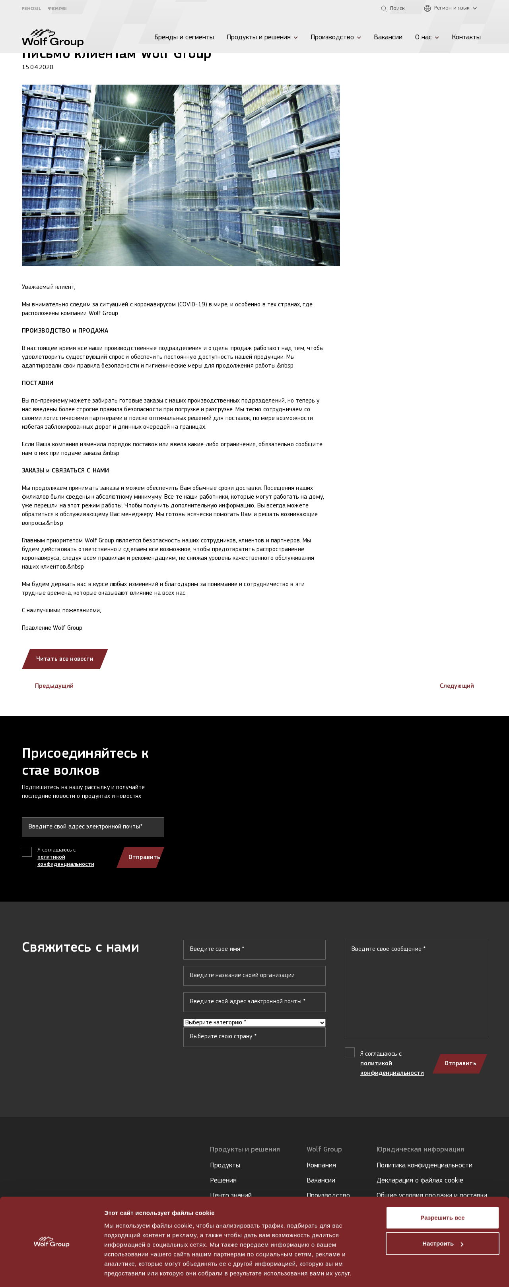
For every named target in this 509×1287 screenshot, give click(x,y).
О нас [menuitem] (423, 37)
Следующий (463, 686)
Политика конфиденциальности (424, 1165)
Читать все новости (66, 659)
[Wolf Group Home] (53, 38)
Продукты (225, 1165)
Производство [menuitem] (332, 37)
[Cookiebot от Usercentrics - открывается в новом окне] (51, 1271)
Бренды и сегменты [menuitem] (184, 37)
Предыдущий (48, 686)
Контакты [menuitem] (466, 37)
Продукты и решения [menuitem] (259, 37)
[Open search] (393, 8)
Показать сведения (133, 1271)
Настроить (442, 1219)
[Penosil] (31, 8)
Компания (321, 1165)
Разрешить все (442, 1193)
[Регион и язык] (452, 8)
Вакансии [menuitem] (388, 37)
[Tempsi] (57, 8)
